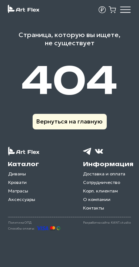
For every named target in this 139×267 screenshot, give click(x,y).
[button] (102, 10)
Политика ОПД (20, 222)
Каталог (23, 164)
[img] (125, 9)
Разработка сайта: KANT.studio (107, 222)
